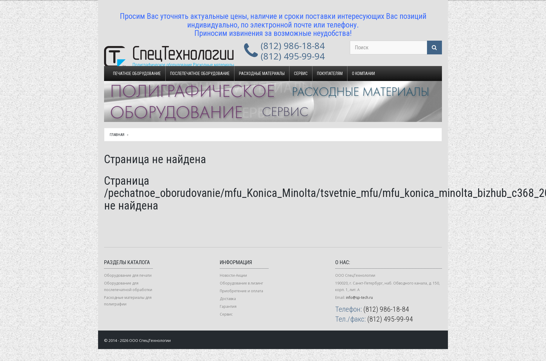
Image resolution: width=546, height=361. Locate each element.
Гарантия (228, 306)
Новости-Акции (233, 275)
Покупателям (330, 73)
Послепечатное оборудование (200, 73)
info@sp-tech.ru (359, 297)
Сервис (301, 73)
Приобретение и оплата (241, 290)
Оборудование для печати (128, 275)
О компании (363, 73)
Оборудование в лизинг (241, 283)
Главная (117, 134)
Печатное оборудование (137, 73)
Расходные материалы (262, 73)
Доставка (228, 298)
